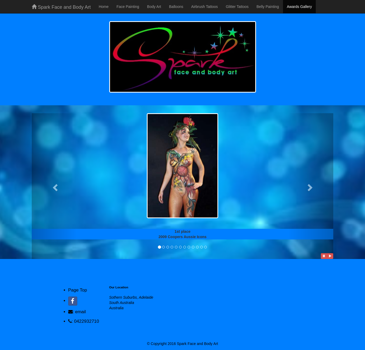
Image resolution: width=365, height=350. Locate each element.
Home (103, 6)
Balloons (176, 6)
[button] (54, 186)
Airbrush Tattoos (204, 6)
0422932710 (86, 321)
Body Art (154, 6)
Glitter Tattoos (237, 6)
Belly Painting (268, 6)
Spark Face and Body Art (61, 7)
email (80, 311)
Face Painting (127, 6)
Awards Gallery (299, 6)
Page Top (77, 290)
